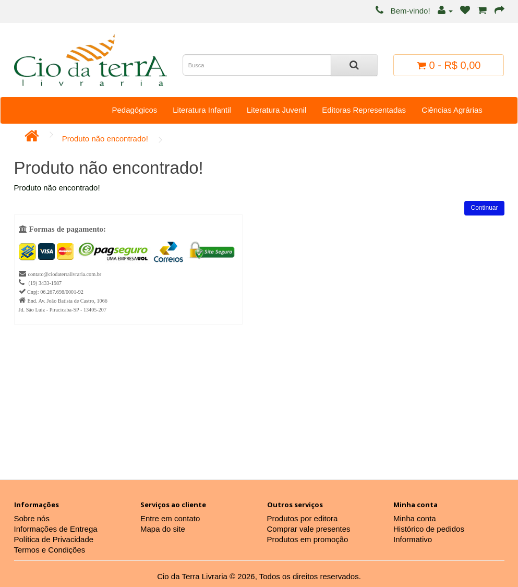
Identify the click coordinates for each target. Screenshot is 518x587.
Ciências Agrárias (452, 109)
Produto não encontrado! (105, 138)
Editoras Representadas (364, 109)
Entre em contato (170, 518)
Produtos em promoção (307, 539)
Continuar (484, 207)
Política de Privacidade (54, 539)
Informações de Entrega (56, 528)
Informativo (412, 539)
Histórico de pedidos (428, 528)
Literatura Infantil (202, 109)
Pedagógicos (134, 109)
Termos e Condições (50, 549)
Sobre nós (32, 518)
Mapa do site (162, 528)
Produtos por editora (302, 518)
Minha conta (414, 518)
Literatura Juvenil (276, 109)
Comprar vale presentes (309, 528)
